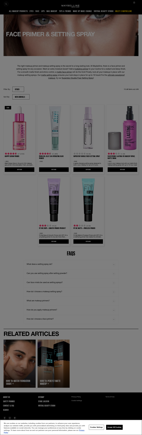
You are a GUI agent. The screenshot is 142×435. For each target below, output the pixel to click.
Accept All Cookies (114, 427)
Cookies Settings (96, 427)
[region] (71, 427)
